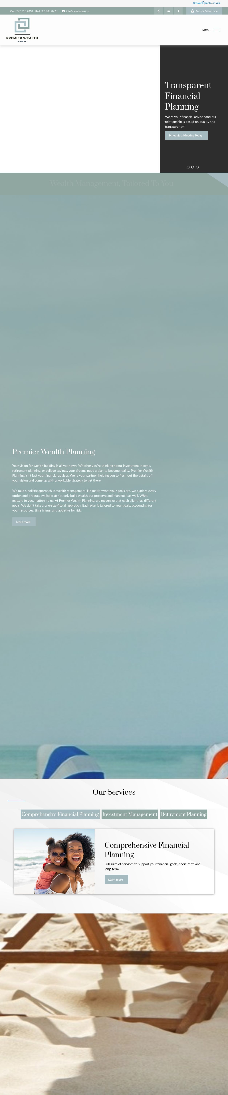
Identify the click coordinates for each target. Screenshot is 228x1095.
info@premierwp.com (76, 11)
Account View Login (204, 11)
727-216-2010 (21, 11)
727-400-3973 (46, 11)
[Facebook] (178, 11)
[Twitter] (158, 11)
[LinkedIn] (168, 11)
